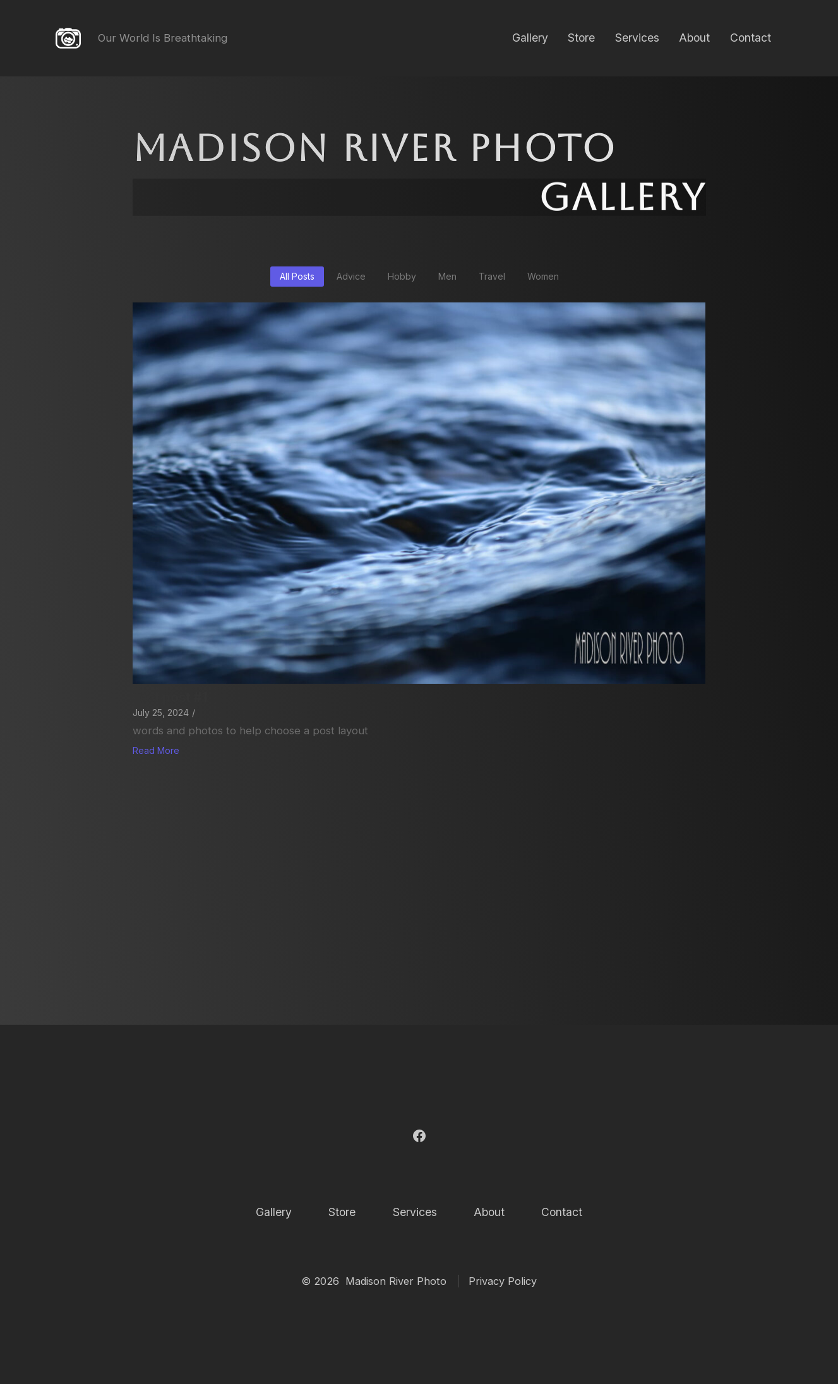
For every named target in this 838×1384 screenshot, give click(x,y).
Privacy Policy (503, 1281)
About (694, 37)
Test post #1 (170, 697)
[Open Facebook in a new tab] (419, 1136)
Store (581, 37)
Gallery (530, 37)
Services (637, 37)
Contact (750, 37)
